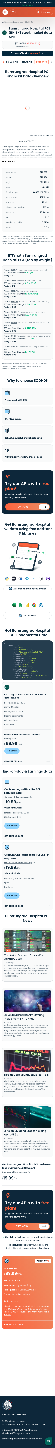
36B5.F (14, 270)
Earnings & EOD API (12, 61)
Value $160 (43, 1261)
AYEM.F (14, 322)
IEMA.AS (14, 301)
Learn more (27, 5)
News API (31, 61)
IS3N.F (13, 336)
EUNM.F (14, 312)
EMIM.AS (15, 346)
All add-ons (27, 615)
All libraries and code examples (27, 588)
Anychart (49, 135)
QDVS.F (14, 280)
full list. (7, 1314)
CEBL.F (14, 291)
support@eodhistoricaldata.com (25, 1438)
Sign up (47, 12)
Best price (46, 61)
